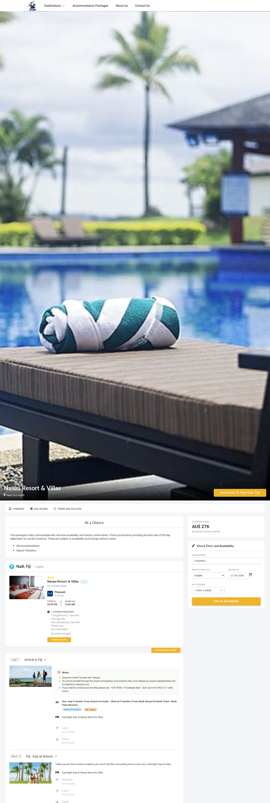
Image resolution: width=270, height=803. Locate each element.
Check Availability (226, 601)
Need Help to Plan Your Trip (240, 492)
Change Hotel (59, 640)
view (84, 581)
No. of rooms (198, 584)
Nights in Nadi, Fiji (201, 569)
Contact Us (142, 5)
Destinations (54, 5)
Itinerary (16, 508)
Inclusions (39, 508)
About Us (122, 5)
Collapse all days (165, 650)
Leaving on (233, 569)
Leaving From (198, 555)
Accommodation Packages (90, 5)
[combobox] (226, 560)
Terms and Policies (67, 508)
